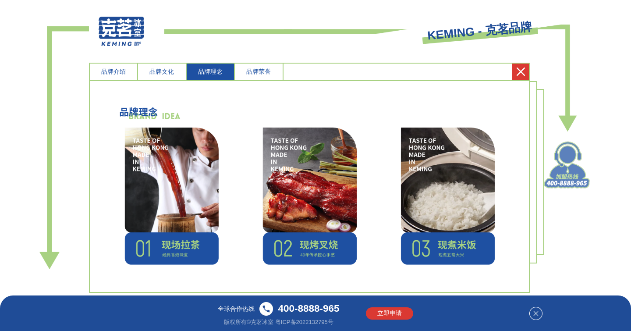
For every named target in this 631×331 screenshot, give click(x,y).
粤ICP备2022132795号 (304, 321)
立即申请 (389, 313)
